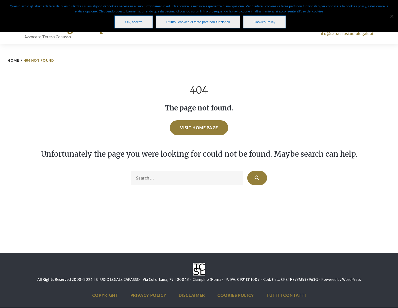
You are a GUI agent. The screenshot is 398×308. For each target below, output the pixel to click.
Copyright (105, 295)
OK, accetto (133, 22)
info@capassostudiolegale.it (346, 33)
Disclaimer (192, 295)
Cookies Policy (235, 295)
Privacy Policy (148, 295)
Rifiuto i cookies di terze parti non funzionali (198, 22)
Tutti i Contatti (286, 295)
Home (13, 60)
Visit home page (199, 127)
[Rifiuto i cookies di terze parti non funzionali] (391, 16)
